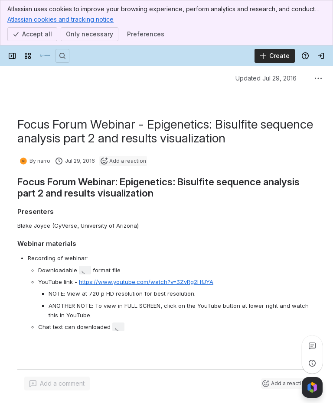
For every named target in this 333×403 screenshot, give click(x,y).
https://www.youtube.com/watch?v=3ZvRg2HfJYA (146, 281)
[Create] (275, 56)
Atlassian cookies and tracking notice (60, 19)
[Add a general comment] (57, 383)
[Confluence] (45, 56)
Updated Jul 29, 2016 (266, 78)
